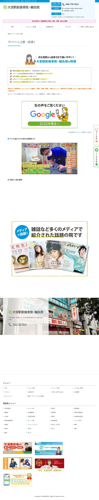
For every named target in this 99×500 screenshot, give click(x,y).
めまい (53, 428)
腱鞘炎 (6, 412)
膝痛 (75, 424)
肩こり (29, 432)
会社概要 (76, 392)
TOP (12, 27)
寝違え (6, 428)
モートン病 (31, 408)
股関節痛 (76, 408)
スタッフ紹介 (31, 388)
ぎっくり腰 (31, 420)
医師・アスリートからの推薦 (36, 396)
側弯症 (53, 416)
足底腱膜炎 (31, 412)
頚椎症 (6, 424)
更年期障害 (8, 408)
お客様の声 (49, 27)
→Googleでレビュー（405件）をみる (79, 132)
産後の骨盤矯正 (78, 412)
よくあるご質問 (78, 388)
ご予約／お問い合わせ (86, 27)
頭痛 (75, 428)
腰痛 (6, 432)
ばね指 (6, 416)
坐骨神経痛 (54, 420)
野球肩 (53, 408)
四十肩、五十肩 (55, 424)
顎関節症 (53, 412)
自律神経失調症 (78, 416)
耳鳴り (29, 428)
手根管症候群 (31, 416)
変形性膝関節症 (9, 420)
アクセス (68, 27)
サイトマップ (8, 396)
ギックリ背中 (78, 420)
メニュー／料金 (31, 27)
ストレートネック (33, 424)
